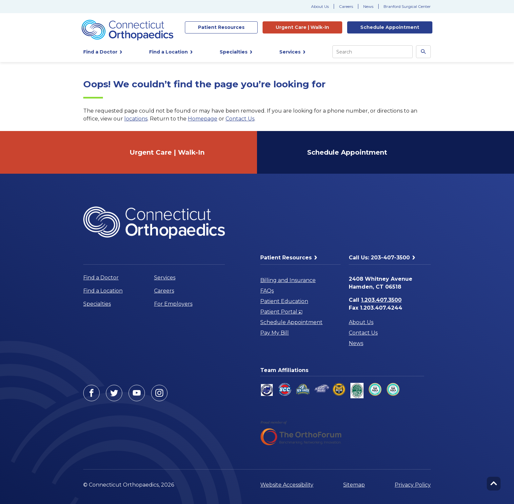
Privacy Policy (413, 485)
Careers (346, 6)
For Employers (173, 304)
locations (136, 119)
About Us (320, 6)
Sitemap (354, 485)
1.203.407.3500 (381, 300)
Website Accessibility (286, 485)
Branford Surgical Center (407, 6)
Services (164, 277)
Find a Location (103, 291)
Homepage (202, 119)
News (368, 6)
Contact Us (240, 119)
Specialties (97, 304)
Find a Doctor (101, 277)
